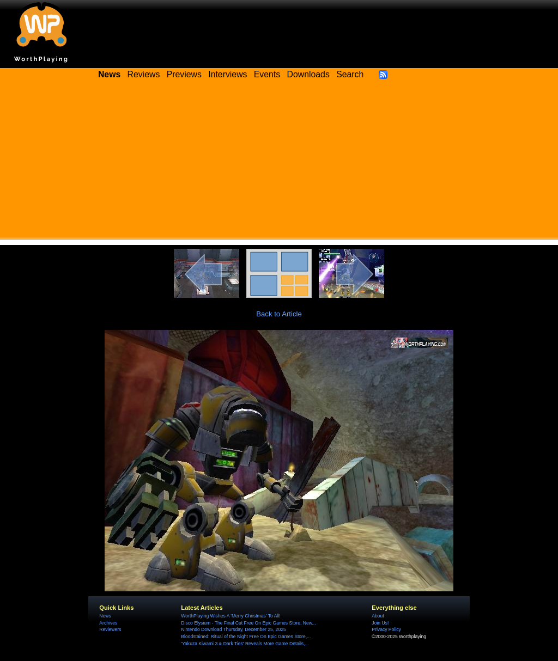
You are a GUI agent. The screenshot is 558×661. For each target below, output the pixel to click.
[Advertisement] (279, 163)
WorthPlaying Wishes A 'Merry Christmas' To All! (230, 616)
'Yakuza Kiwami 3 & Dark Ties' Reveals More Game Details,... (244, 643)
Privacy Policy (386, 629)
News (105, 616)
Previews (184, 74)
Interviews (227, 74)
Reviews (144, 74)
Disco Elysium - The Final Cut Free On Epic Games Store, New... (248, 623)
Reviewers (110, 629)
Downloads (308, 74)
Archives (108, 623)
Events (267, 74)
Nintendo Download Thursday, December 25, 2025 (233, 629)
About (378, 616)
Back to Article (279, 314)
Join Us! (380, 623)
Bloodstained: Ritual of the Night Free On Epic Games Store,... (246, 636)
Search (349, 74)
